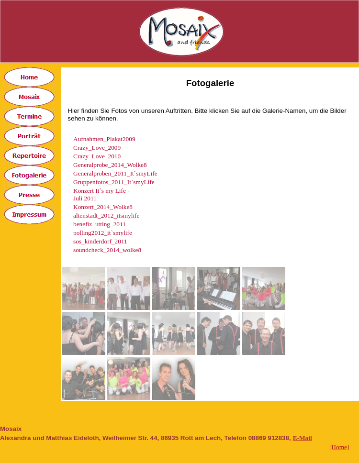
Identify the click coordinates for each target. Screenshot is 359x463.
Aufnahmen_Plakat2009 (104, 139)
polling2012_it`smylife (102, 232)
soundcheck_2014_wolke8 (107, 250)
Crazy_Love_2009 (97, 147)
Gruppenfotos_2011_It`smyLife (114, 182)
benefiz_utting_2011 (99, 224)
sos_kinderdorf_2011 (100, 241)
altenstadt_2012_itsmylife (106, 215)
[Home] (339, 447)
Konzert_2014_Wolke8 (103, 206)
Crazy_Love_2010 (97, 156)
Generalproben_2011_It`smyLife (115, 173)
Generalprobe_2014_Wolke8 (110, 164)
